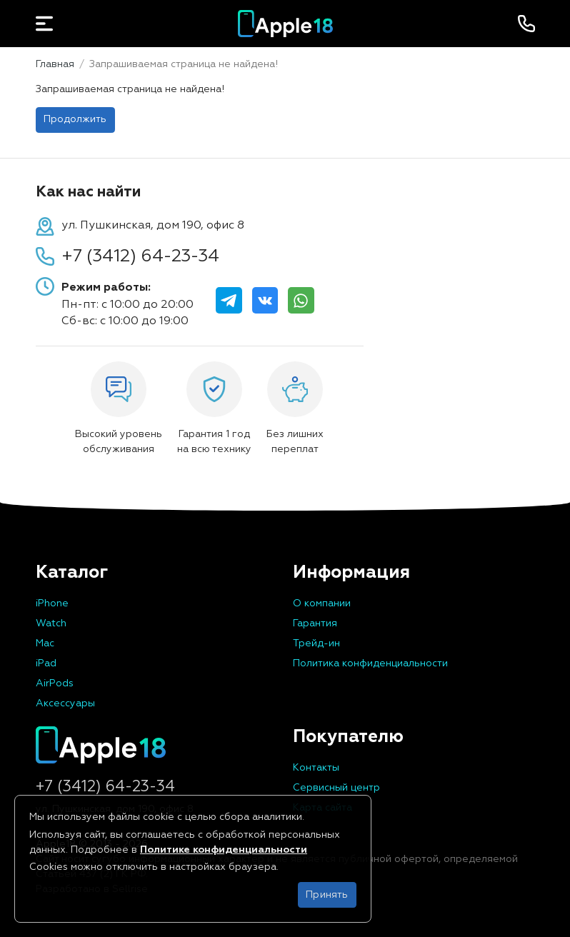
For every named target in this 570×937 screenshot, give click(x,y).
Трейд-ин (316, 643)
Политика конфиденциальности (370, 663)
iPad (46, 663)
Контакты (316, 768)
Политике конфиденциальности (223, 850)
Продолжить (75, 119)
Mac (45, 643)
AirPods (55, 683)
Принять (327, 895)
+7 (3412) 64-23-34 (140, 256)
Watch (51, 623)
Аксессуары (65, 703)
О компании (322, 603)
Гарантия (315, 623)
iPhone (52, 603)
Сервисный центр (336, 788)
